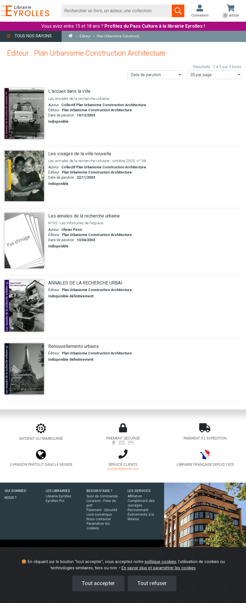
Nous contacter (98, 519)
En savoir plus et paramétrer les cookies (159, 568)
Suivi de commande (102, 496)
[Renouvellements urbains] (24, 369)
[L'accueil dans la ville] (24, 113)
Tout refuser (152, 583)
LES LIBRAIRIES (58, 491)
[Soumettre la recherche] (178, 11)
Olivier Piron (71, 230)
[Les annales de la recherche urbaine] (24, 240)
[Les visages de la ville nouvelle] (24, 176)
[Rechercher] (117, 11)
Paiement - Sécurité (101, 510)
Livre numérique (99, 515)
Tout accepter (98, 583)
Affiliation (135, 496)
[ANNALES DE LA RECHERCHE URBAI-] (24, 306)
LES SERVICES (139, 491)
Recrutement (138, 510)
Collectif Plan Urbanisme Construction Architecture (103, 105)
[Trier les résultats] (154, 74)
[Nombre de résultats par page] (214, 74)
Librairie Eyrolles (58, 496)
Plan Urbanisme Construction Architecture (97, 110)
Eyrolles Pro (55, 501)
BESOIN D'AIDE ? (99, 491)
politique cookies (160, 561)
